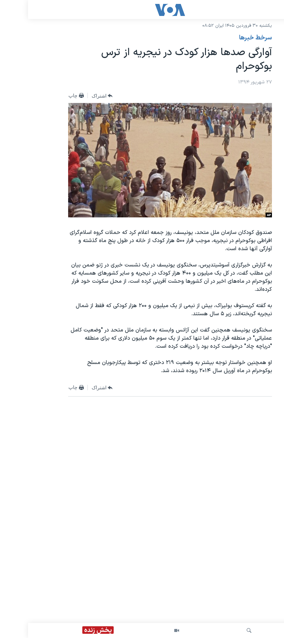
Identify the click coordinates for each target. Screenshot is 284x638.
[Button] (74, 95)
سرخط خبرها (227, 38)
